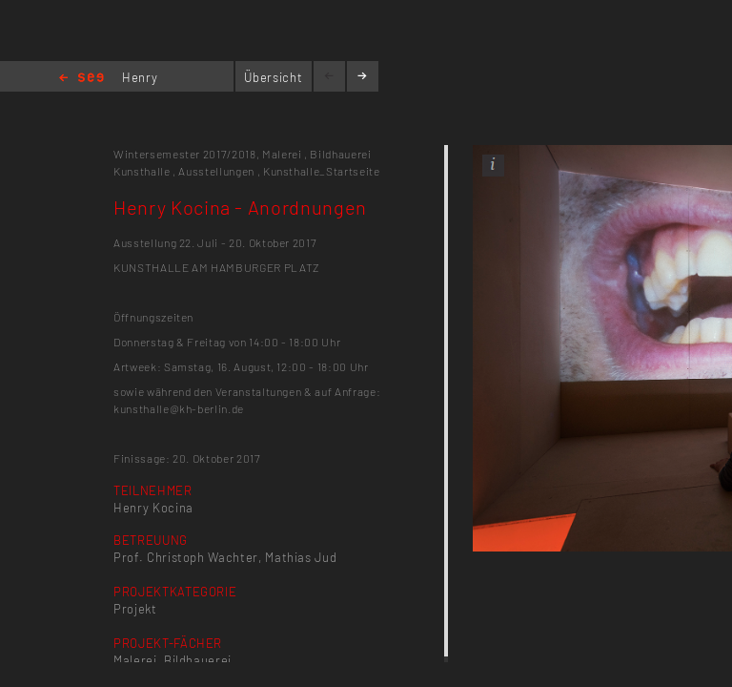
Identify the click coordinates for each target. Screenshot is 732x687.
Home (81, 79)
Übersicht (273, 77)
